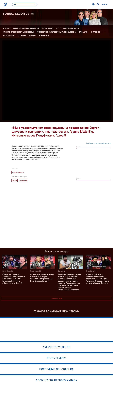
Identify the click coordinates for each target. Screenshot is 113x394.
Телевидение (23, 180)
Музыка (14, 180)
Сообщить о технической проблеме (98, 143)
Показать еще (56, 298)
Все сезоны (44, 36)
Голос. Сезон (16, 13)
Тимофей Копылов (18, 172)
